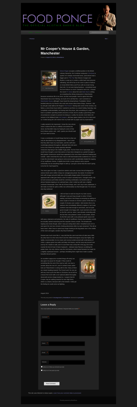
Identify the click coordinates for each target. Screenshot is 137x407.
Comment (45, 317)
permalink (81, 297)
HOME (30, 32)
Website (44, 362)
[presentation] (55, 376)
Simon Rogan (64, 71)
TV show (69, 92)
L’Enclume (91, 73)
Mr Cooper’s (63, 117)
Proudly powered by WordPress (68, 400)
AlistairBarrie (60, 57)
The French (68, 106)
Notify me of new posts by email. (51, 370)
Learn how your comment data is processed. (67, 393)
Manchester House (47, 101)
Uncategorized (57, 297)
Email (45, 352)
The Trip (71, 78)
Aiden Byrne (86, 92)
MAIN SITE (38, 32)
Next (107, 38)
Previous (31, 38)
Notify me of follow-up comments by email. (53, 367)
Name (45, 343)
